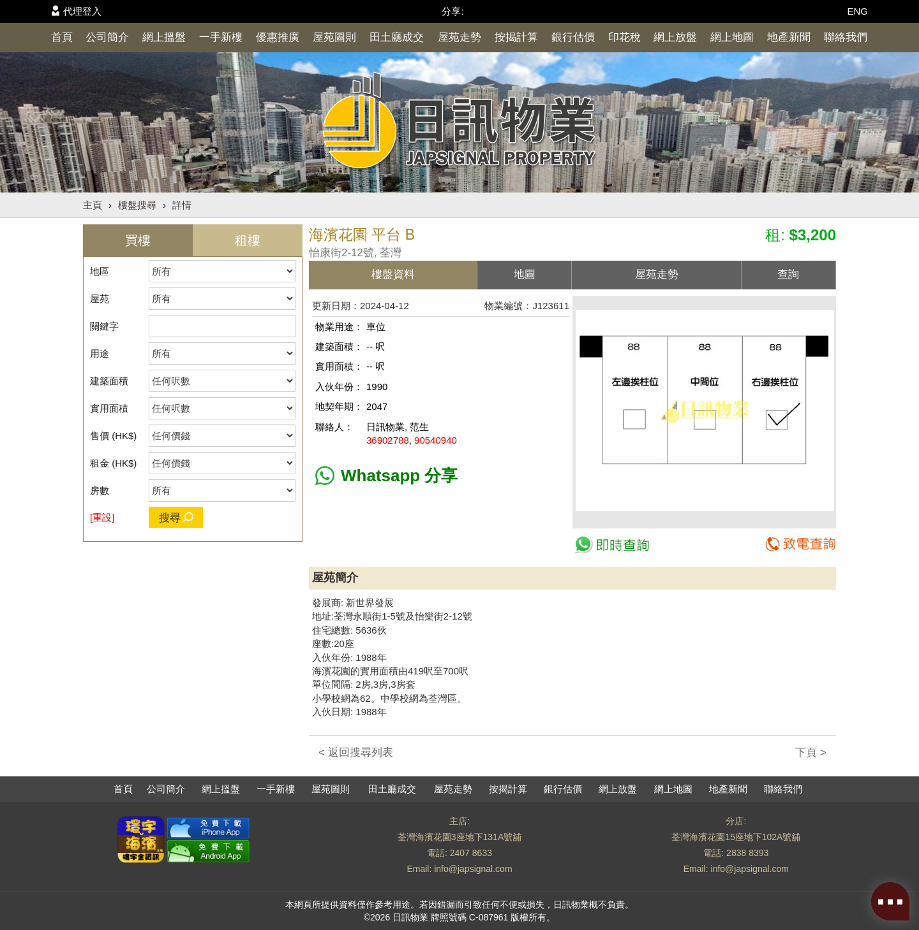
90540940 (435, 440)
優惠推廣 (277, 37)
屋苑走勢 (459, 37)
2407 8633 (471, 853)
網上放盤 (675, 37)
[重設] (102, 517)
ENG (857, 11)
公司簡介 (107, 37)
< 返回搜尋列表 (355, 752)
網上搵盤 (164, 37)
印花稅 (624, 37)
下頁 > (810, 752)
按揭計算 (516, 37)
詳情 (181, 205)
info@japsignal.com (473, 869)
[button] (822, 310)
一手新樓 (221, 37)
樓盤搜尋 (137, 205)
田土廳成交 (397, 37)
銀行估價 (573, 37)
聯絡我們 (845, 37)
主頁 (92, 205)
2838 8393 (747, 853)
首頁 (62, 37)
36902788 (387, 440)
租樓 (247, 240)
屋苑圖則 (334, 37)
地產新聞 (789, 37)
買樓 (138, 240)
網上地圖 (732, 37)
